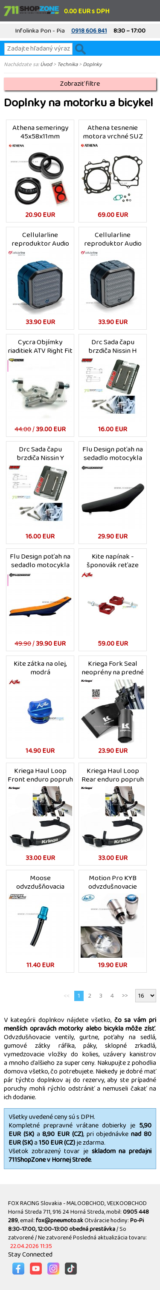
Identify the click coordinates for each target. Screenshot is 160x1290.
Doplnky (92, 64)
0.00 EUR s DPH (86, 11)
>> (125, 996)
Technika (67, 64)
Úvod (46, 64)
